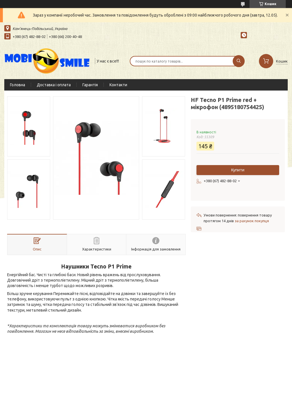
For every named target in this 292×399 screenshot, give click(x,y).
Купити (237, 170)
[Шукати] (239, 61)
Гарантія (90, 85)
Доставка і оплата (54, 85)
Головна (17, 85)
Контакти (118, 85)
